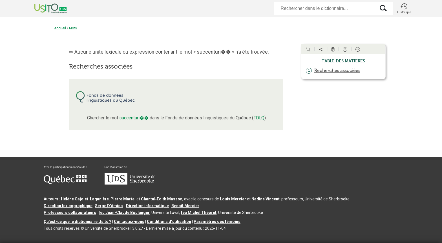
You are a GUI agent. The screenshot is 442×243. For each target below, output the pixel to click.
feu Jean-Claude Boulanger (124, 212)
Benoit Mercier (185, 205)
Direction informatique (147, 205)
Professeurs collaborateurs (70, 212)
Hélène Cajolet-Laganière (85, 199)
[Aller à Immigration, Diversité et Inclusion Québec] (65, 182)
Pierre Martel (123, 199)
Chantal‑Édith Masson (161, 199)
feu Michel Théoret (198, 212)
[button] (403, 8)
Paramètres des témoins (217, 221)
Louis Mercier (233, 199)
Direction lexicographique (68, 205)
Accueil (60, 28)
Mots (73, 28)
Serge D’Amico (109, 205)
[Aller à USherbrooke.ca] (130, 183)
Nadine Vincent (265, 199)
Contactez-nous (129, 221)
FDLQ (258, 118)
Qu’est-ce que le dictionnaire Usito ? (77, 221)
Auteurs (51, 199)
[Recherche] (324, 8)
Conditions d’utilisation (169, 221)
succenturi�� (134, 118)
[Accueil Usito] (44, 8)
